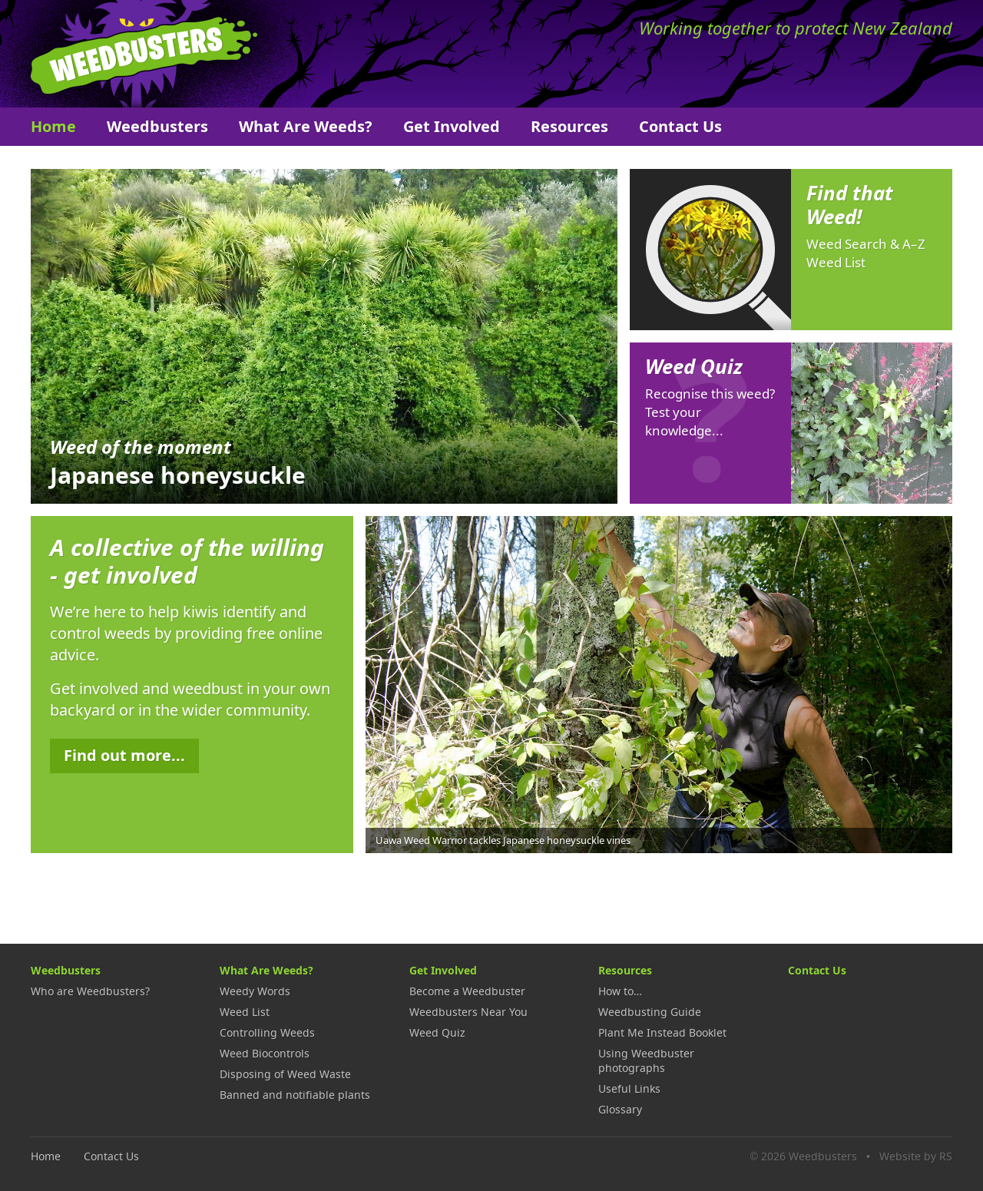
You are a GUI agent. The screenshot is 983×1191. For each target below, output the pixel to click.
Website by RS (915, 1156)
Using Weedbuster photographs (646, 1060)
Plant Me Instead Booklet (662, 1032)
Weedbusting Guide (649, 1011)
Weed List (245, 1011)
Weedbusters (144, 54)
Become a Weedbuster (467, 991)
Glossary (620, 1109)
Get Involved (451, 126)
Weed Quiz (437, 1032)
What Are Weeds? (305, 126)
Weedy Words (255, 991)
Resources (569, 126)
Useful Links (629, 1088)
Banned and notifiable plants (295, 1094)
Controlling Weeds (267, 1032)
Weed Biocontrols (264, 1053)
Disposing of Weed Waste (285, 1074)
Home (53, 126)
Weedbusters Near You (468, 1011)
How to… (620, 991)
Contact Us (680, 126)
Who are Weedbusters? (90, 991)
